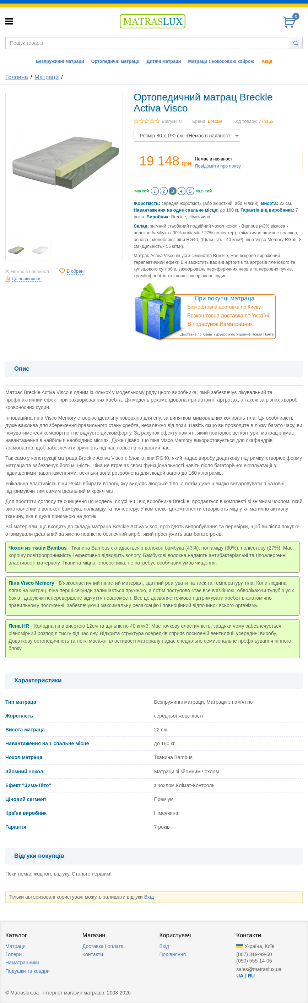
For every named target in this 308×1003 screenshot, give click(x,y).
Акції (266, 61)
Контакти (92, 954)
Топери (13, 954)
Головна (16, 77)
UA (239, 976)
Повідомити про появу (218, 166)
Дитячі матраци (163, 61)
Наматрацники (22, 962)
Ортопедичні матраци (115, 61)
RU (251, 976)
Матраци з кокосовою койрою (221, 61)
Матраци (46, 77)
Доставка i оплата (103, 946)
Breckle (215, 121)
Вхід (149, 897)
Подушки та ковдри (27, 971)
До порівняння (27, 278)
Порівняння (173, 954)
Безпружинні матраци (60, 61)
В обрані (76, 271)
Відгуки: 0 (172, 121)
